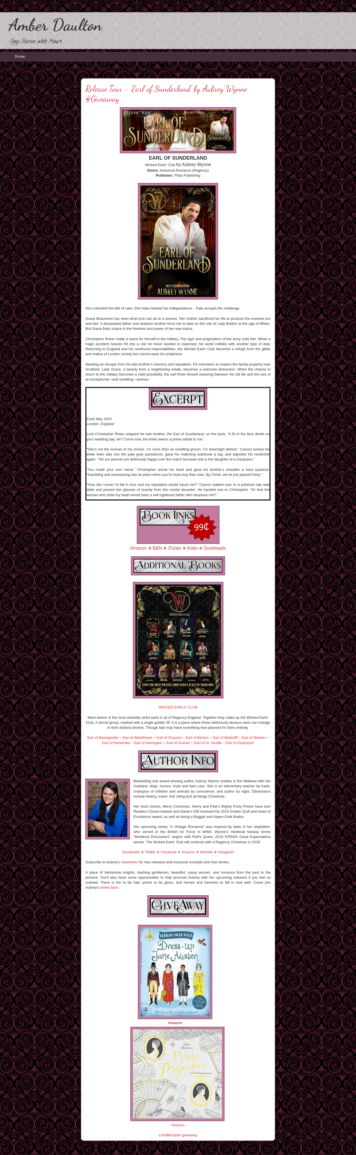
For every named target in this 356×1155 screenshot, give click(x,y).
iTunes (174, 548)
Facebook (169, 852)
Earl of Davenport (240, 743)
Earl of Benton (197, 737)
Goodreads (215, 548)
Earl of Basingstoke (102, 737)
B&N (157, 548)
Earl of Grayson (169, 737)
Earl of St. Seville (208, 743)
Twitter (150, 852)
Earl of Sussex (178, 743)
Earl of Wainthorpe (137, 737)
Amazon (138, 548)
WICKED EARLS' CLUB (178, 707)
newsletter (129, 862)
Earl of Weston (254, 737)
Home (20, 57)
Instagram (226, 852)
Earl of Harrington (148, 743)
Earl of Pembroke (116, 743)
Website (206, 852)
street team (109, 887)
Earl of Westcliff (225, 737)
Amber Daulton (55, 25)
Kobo (192, 548)
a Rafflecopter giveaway (178, 1135)
